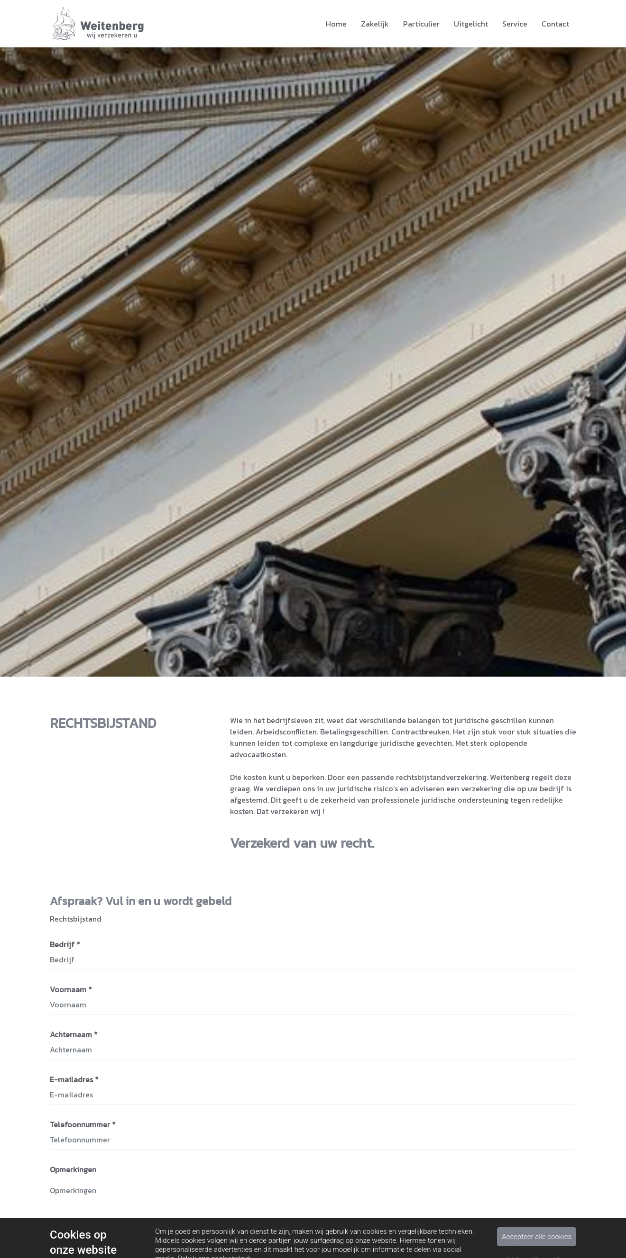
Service (514, 23)
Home (336, 23)
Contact (555, 23)
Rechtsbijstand (75, 920)
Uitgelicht (471, 23)
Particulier (421, 23)
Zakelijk (375, 23)
